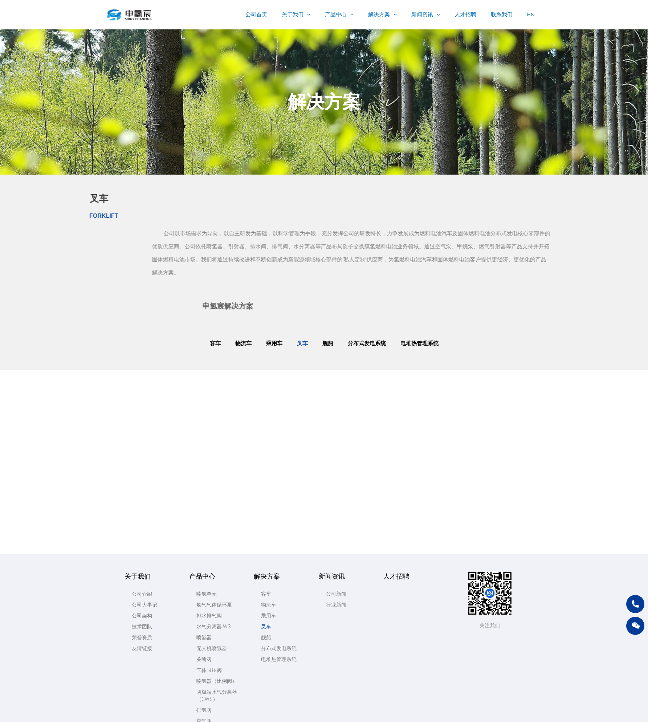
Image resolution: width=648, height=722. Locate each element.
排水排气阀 (209, 487)
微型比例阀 (209, 625)
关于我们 (138, 447)
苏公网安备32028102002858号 (440, 712)
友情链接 (142, 519)
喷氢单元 (206, 465)
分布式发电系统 (367, 343)
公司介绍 (142, 465)
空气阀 (204, 592)
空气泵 (204, 657)
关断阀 (204, 530)
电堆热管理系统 (419, 343)
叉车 (302, 343)
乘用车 (274, 343)
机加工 (204, 646)
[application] (330, 14)
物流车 (243, 343)
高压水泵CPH (211, 679)
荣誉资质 (142, 508)
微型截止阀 (209, 636)
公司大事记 (144, 476)
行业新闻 (336, 476)
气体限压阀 (209, 541)
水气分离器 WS (213, 498)
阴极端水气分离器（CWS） (216, 566)
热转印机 (206, 614)
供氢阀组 (206, 603)
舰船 (327, 343)
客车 (215, 343)
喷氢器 (204, 508)
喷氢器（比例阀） (216, 552)
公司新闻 (336, 465)
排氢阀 (204, 581)
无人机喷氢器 (211, 519)
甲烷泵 (204, 668)
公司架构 (142, 487)
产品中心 (202, 447)
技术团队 (142, 498)
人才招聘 (396, 447)
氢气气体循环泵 (214, 476)
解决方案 (267, 447)
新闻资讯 (332, 447)
